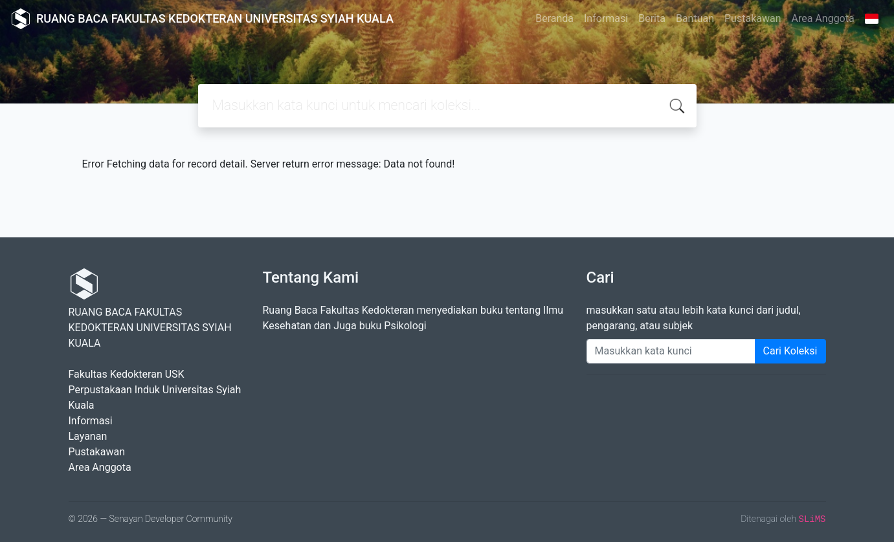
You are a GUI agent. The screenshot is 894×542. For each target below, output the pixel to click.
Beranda (554, 18)
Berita (651, 18)
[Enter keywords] (671, 351)
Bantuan (695, 18)
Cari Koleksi (790, 351)
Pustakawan (752, 18)
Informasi (606, 18)
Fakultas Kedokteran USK (126, 374)
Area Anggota (823, 18)
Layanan (88, 436)
